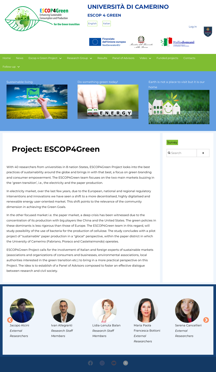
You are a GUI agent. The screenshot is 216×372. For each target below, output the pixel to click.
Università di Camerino (128, 6)
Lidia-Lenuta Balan (106, 325)
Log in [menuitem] (193, 26)
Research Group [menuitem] (77, 58)
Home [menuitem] (7, 58)
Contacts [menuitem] (189, 58)
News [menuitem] (19, 58)
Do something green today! (98, 82)
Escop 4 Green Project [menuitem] (43, 58)
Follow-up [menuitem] (9, 66)
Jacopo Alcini (19, 325)
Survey (172, 142)
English (92, 23)
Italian (106, 23)
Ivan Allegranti (61, 325)
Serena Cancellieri (188, 325)
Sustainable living (20, 82)
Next (206, 320)
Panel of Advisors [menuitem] (123, 58)
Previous (10, 320)
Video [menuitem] (143, 58)
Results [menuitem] (102, 58)
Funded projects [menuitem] (167, 58)
